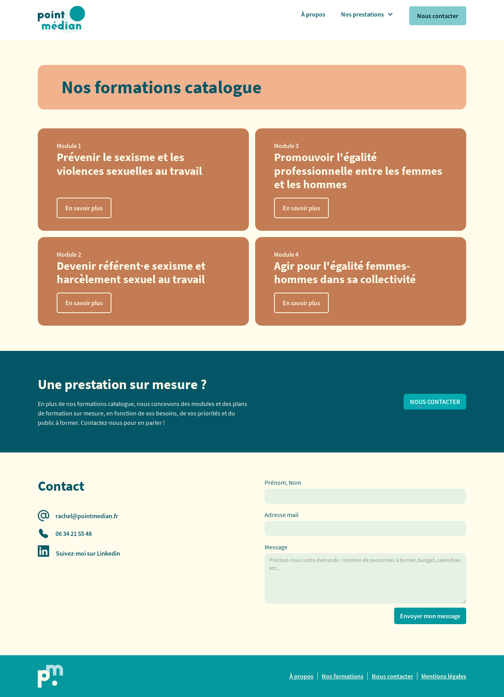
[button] (367, 14)
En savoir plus (84, 208)
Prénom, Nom (283, 482)
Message (276, 547)
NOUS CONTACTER (435, 402)
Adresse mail (281, 515)
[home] (47, 16)
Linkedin (108, 553)
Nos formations (342, 676)
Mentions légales (443, 676)
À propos (313, 14)
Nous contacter (437, 16)
